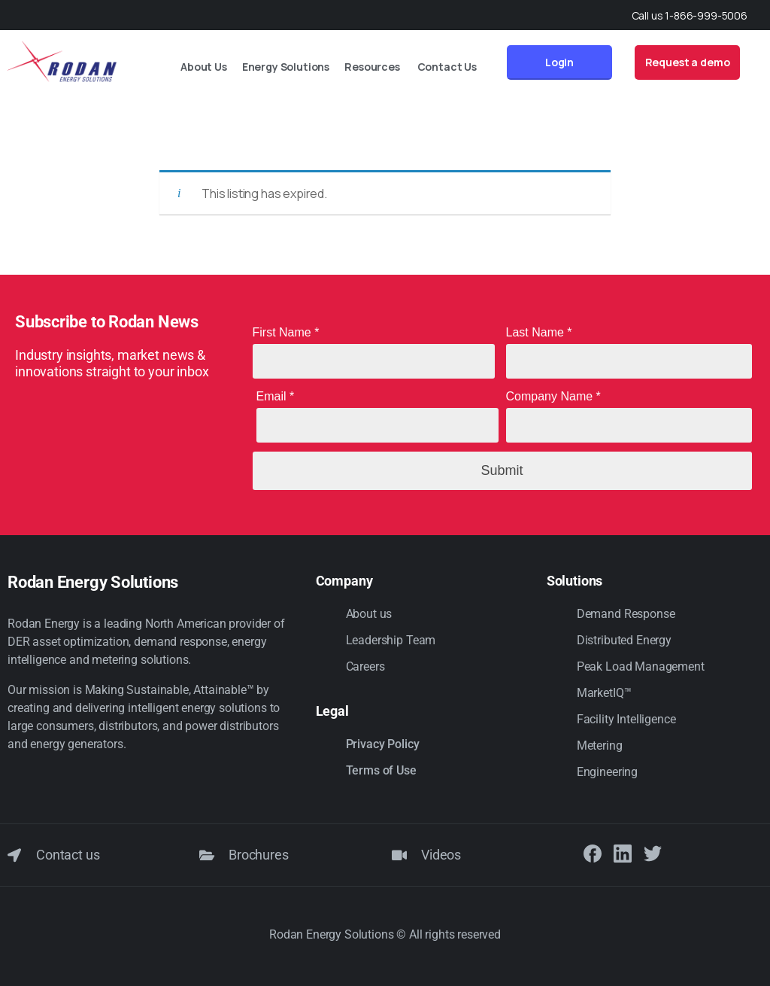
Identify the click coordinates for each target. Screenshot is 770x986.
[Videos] (399, 855)
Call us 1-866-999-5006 (689, 15)
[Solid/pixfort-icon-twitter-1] (653, 853)
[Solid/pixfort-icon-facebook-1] (593, 853)
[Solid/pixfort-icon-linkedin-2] (623, 853)
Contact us (67, 855)
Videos (441, 855)
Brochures (259, 855)
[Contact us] (14, 855)
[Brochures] (207, 855)
